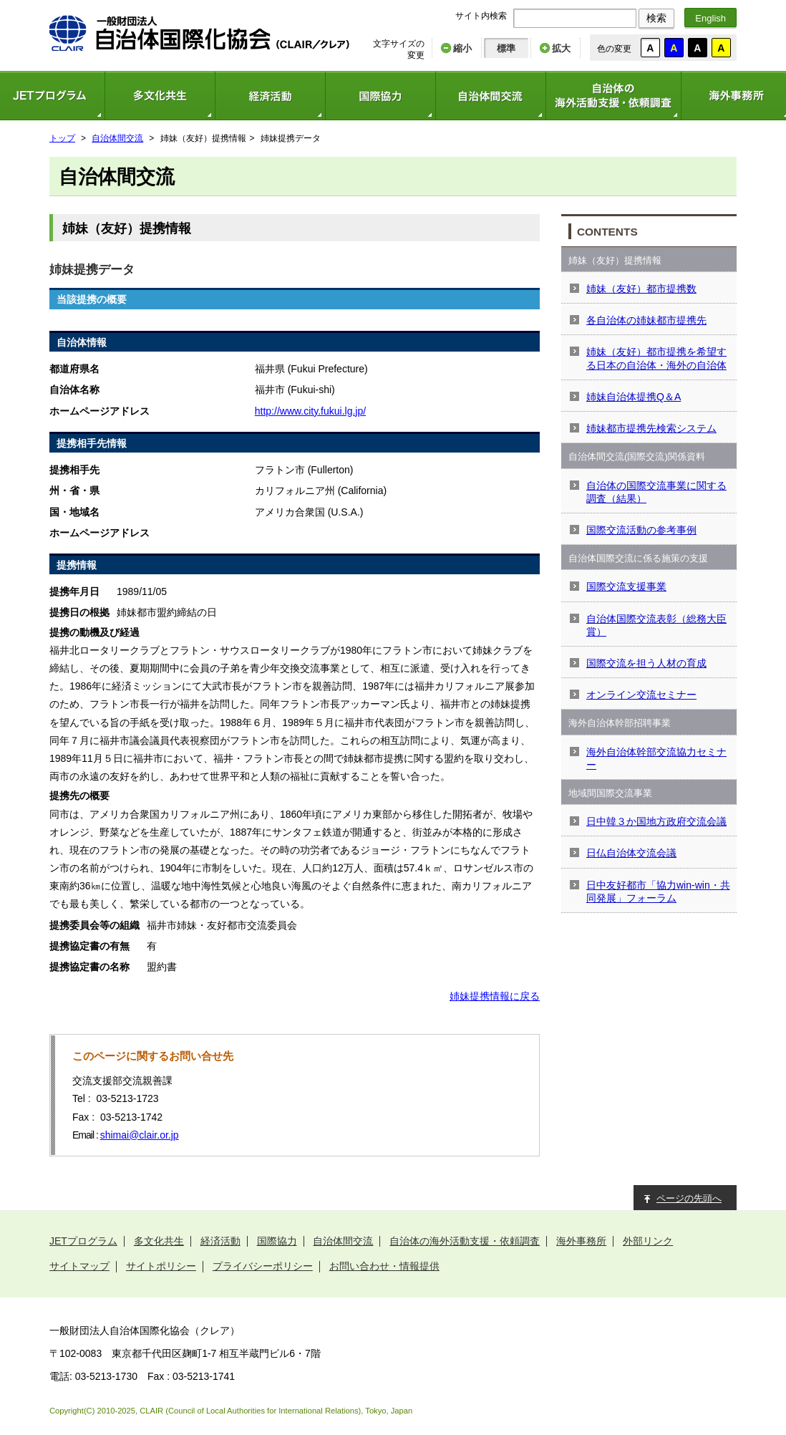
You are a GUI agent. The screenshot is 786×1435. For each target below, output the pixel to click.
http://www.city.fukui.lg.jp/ (310, 411)
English (710, 18)
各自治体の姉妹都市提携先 (646, 320)
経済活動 (270, 95)
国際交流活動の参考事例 (641, 530)
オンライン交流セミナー (641, 694)
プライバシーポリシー (263, 1266)
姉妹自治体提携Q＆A (633, 396)
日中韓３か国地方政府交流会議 (656, 821)
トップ (62, 138)
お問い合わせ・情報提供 (384, 1266)
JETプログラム (83, 1241)
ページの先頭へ (689, 1198)
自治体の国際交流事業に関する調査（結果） (656, 492)
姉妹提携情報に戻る (495, 996)
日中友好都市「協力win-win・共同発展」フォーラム (658, 891)
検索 (656, 18)
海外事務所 (581, 1241)
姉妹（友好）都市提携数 (641, 288)
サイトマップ (79, 1266)
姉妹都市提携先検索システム (651, 428)
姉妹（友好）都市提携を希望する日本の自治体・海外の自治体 (656, 358)
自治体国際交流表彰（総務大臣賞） (656, 625)
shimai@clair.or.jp (139, 1135)
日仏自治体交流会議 (631, 853)
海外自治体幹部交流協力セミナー (656, 758)
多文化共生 (160, 95)
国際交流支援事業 (626, 586)
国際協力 (380, 95)
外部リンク (648, 1241)
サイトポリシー (161, 1266)
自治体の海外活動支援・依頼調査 (613, 95)
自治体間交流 (490, 95)
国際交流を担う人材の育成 (646, 663)
